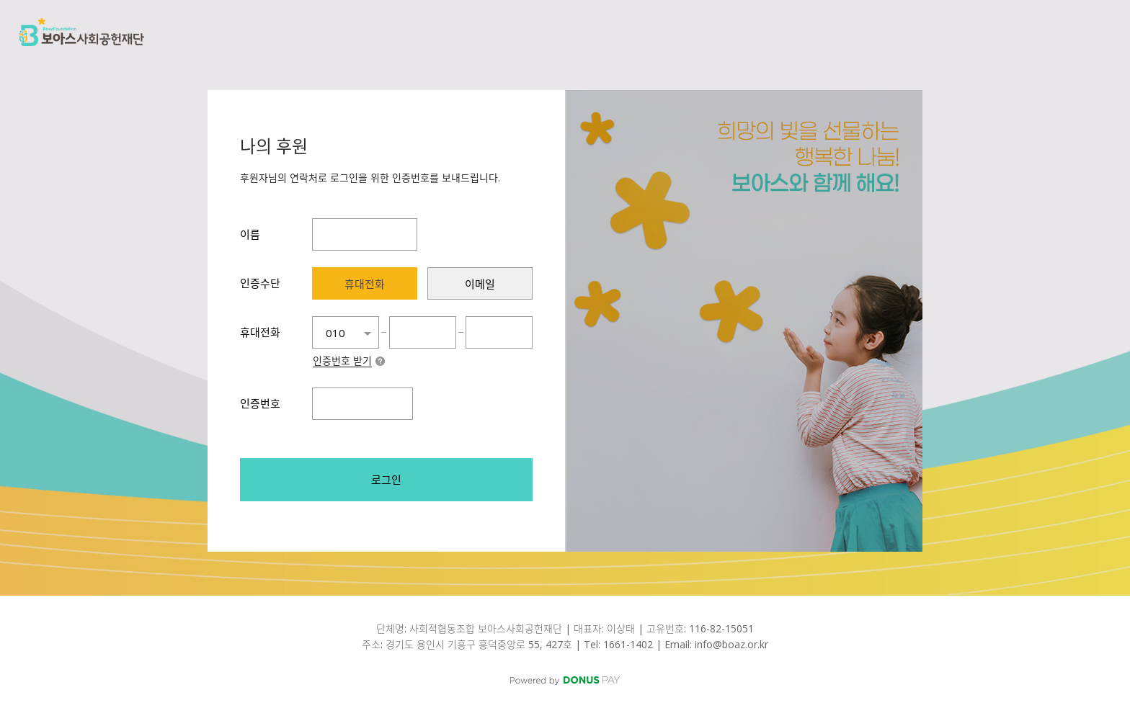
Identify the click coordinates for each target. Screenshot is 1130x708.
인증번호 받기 (342, 361)
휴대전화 (260, 332)
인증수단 (260, 283)
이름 (250, 234)
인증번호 (260, 403)
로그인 (386, 479)
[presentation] (364, 283)
